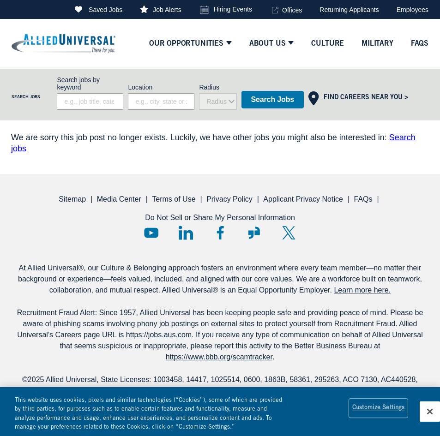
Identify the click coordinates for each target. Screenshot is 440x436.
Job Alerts (167, 9)
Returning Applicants (349, 9)
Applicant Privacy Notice (303, 199)
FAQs (363, 199)
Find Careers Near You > (366, 98)
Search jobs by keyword (78, 83)
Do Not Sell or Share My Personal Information (220, 217)
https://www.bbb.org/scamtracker (219, 357)
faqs (419, 44)
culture (327, 44)
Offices (292, 10)
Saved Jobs (105, 9)
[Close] (430, 415)
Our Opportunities (186, 44)
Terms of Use (173, 199)
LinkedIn (185, 232)
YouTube (151, 232)
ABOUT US (267, 44)
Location (140, 87)
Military (377, 44)
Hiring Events (233, 9)
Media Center (119, 199)
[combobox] (161, 101)
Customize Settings (378, 412)
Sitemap (72, 199)
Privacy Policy (229, 199)
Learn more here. (362, 290)
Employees (412, 9)
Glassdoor (254, 232)
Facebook (220, 232)
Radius (209, 87)
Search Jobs (272, 99)
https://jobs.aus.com (159, 335)
